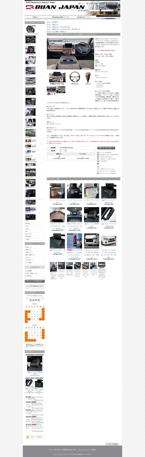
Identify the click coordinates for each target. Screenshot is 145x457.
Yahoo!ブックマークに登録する (107, 171)
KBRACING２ (30, 123)
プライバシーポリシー (84, 449)
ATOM (39, 437)
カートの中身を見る (35, 281)
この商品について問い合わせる (107, 159)
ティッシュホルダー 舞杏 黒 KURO (39, 385)
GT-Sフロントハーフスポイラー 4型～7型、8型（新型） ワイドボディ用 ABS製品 (108, 245)
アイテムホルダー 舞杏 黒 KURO (57, 243)
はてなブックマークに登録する (107, 173)
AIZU (26, 226)
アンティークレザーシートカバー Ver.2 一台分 (85, 269)
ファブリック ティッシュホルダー (91, 193)
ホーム (37, 17)
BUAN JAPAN (30, 173)
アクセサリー (29, 260)
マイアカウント (100, 3)
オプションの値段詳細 (105, 152)
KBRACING (30, 113)
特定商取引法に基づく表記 (69, 449)
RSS (32, 437)
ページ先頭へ (112, 444)
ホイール (27, 257)
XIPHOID (30, 92)
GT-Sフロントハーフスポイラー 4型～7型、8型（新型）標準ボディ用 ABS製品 (91, 245)
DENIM (30, 152)
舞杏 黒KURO (29, 156)
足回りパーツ (29, 252)
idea (26, 231)
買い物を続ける (103, 161)
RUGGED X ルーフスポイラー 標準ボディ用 (69, 269)
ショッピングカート (112, 3)
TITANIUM (30, 203)
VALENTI (30, 194)
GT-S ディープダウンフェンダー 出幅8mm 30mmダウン (53, 271)
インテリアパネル (65, 26)
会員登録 (91, 3)
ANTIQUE (30, 141)
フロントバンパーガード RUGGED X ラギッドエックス (62, 270)
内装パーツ (28, 249)
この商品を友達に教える (105, 157)
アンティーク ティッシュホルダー (57, 193)
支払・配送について (60, 17)
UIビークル (28, 234)
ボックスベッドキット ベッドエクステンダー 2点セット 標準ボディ (57, 218)
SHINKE (27, 223)
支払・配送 (57, 449)
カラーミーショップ (58, 454)
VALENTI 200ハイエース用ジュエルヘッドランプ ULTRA (34, 411)
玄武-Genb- (30, 210)
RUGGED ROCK (30, 102)
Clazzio (27, 228)
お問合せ (84, 17)
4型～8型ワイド (75, 29)
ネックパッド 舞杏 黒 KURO (34, 365)
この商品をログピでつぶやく (107, 169)
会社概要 (29, 271)
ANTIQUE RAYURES (31, 160)
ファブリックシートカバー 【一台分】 (93, 269)
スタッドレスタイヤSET (31, 30)
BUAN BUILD (30, 183)
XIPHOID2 (30, 40)
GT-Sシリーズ (30, 81)
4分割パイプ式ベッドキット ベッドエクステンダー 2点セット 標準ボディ (75, 218)
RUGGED (30, 71)
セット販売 (28, 262)
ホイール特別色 (30, 50)
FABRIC (30, 61)
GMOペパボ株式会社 (78, 454)
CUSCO (27, 239)
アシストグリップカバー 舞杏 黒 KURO (29, 385)
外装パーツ (28, 247)
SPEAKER (30, 165)
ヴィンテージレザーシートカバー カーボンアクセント (78, 269)
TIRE (30, 218)
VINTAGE (30, 147)
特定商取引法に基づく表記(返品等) (108, 154)
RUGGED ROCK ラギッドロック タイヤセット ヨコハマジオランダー (34, 427)
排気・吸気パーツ (30, 255)
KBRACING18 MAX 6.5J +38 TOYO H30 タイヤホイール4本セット (34, 404)
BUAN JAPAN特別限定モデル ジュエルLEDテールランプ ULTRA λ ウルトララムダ (74, 245)
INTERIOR (30, 133)
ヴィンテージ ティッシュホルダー (74, 193)
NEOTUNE (28, 236)
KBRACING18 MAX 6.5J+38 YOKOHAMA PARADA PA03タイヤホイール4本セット (34, 419)
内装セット (63, 31)
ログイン (83, 3)
